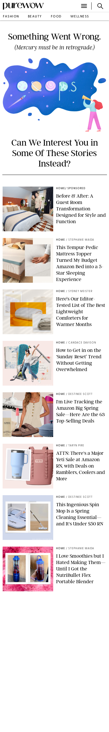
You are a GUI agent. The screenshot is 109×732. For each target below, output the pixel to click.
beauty (35, 16)
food (56, 16)
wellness (79, 16)
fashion (11, 16)
